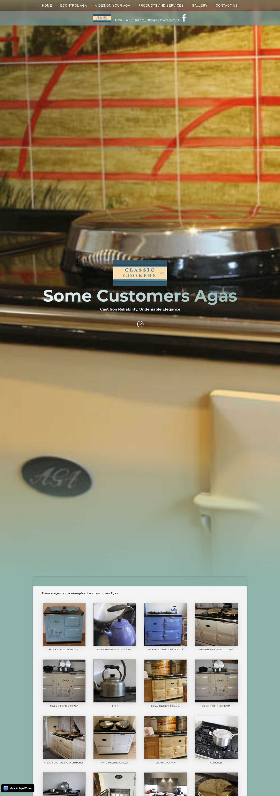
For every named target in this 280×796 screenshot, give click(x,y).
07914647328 (137, 20)
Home (47, 5)
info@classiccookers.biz (165, 20)
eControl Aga (73, 5)
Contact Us (227, 5)
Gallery (200, 5)
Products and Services (161, 5)
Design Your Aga (114, 5)
